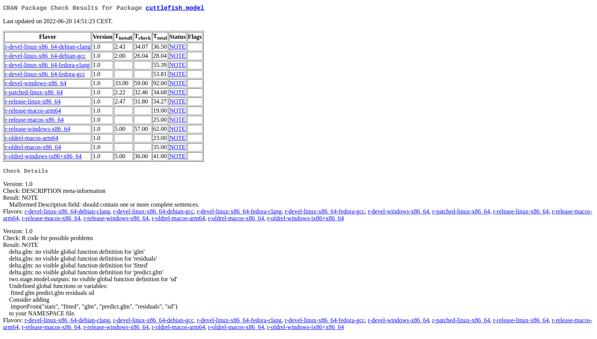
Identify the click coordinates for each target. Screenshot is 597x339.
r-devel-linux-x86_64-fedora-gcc (45, 75)
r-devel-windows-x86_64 (35, 84)
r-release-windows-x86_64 (37, 130)
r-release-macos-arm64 (33, 112)
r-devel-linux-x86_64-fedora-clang (47, 66)
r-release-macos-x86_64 (34, 121)
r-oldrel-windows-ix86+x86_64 (43, 157)
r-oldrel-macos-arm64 (31, 139)
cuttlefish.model (174, 9)
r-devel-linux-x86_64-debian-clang (47, 48)
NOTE (177, 48)
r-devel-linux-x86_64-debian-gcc (45, 57)
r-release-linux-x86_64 (33, 103)
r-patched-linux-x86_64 (34, 94)
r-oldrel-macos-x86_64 (33, 148)
